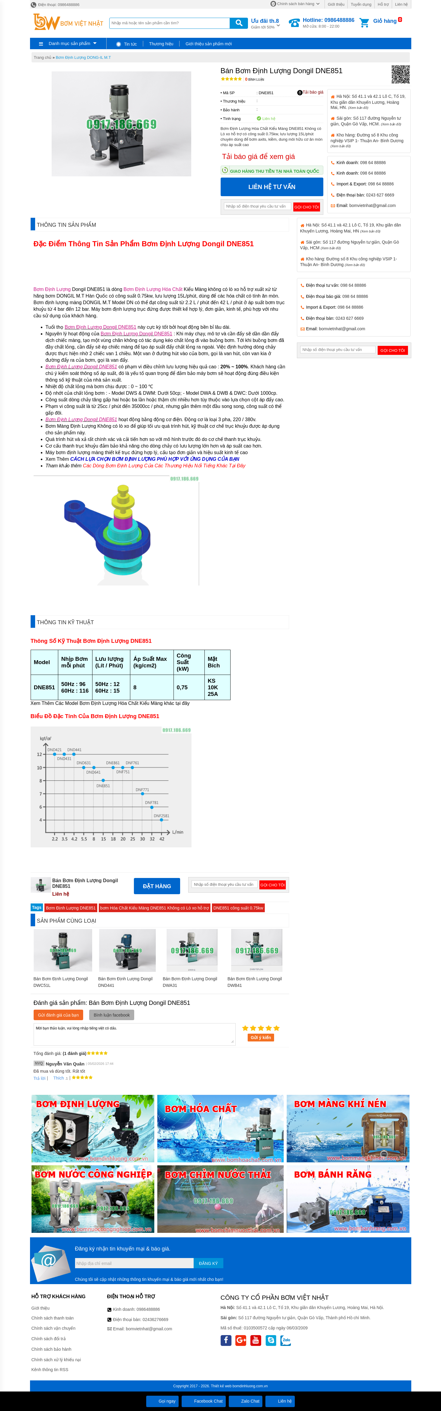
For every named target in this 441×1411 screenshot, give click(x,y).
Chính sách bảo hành (51, 1349)
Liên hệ (401, 4)
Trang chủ (43, 57)
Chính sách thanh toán (53, 1318)
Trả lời (40, 1078)
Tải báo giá (310, 92)
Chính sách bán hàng (296, 3)
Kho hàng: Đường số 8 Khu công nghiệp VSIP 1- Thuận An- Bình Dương (367, 140)
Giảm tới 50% (265, 23)
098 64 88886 (373, 162)
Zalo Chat (246, 1401)
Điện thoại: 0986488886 (55, 4)
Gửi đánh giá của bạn (58, 1015)
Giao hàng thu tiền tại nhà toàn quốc (274, 171)
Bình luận (254, 79)
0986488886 (148, 1309)
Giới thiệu (336, 4)
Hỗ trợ (383, 4)
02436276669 (155, 1319)
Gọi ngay (162, 1401)
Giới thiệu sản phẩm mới (209, 43)
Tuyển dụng (361, 4)
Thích (56, 1078)
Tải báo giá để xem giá (258, 156)
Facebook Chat (204, 1401)
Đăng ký (208, 1263)
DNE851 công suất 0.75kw (238, 908)
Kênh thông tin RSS (50, 1369)
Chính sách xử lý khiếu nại (56, 1359)
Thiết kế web (221, 1386)
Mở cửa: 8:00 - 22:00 (329, 22)
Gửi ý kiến (261, 1037)
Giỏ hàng (385, 21)
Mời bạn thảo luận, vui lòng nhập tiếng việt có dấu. (134, 1034)
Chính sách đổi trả (49, 1338)
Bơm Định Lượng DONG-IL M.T (83, 57)
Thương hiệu (161, 43)
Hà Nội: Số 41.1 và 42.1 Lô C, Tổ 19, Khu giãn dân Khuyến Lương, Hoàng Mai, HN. (368, 101)
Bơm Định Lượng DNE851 (71, 908)
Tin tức (126, 44)
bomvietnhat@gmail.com (372, 205)
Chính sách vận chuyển (54, 1328)
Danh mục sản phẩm (69, 43)
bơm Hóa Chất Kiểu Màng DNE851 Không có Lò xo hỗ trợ (154, 908)
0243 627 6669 (380, 195)
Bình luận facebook (112, 1015)
